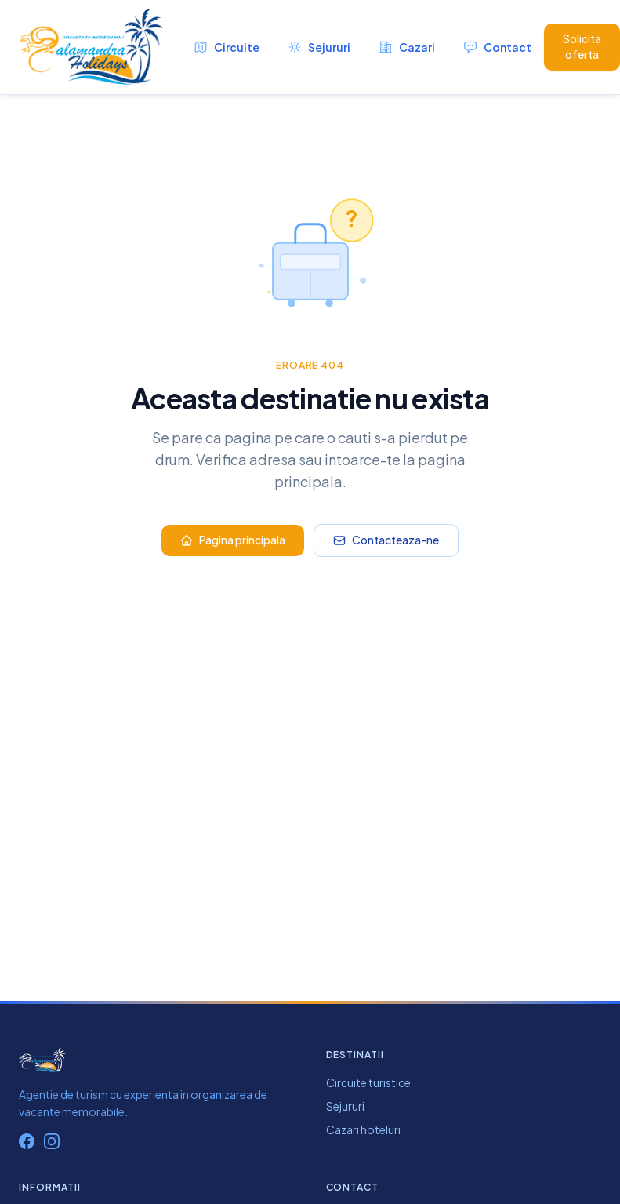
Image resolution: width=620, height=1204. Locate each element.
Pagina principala (232, 540)
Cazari (407, 47)
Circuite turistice (368, 1082)
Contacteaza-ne (386, 540)
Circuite (226, 47)
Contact (497, 47)
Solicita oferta (582, 46)
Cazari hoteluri (363, 1129)
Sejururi (319, 47)
